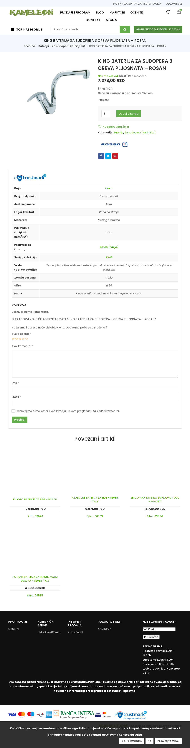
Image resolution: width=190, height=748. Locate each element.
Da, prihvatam (131, 741)
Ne (149, 741)
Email (16, 397)
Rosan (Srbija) (109, 247)
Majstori (13, 649)
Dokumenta (46, 653)
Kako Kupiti (75, 632)
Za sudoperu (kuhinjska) (68, 46)
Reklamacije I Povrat (77, 675)
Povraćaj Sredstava (75, 655)
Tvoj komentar (23, 346)
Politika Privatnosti (45, 640)
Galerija (13, 644)
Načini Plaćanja (78, 647)
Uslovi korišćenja (49, 632)
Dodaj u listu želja (116, 127)
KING (109, 257)
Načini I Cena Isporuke (76, 640)
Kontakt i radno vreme (19, 636)
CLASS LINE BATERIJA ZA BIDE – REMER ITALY (95, 499)
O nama (13, 628)
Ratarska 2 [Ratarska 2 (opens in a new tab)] (105, 634)
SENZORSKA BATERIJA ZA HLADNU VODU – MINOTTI (155, 499)
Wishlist (168, 12)
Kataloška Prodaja (45, 660)
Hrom (109, 188)
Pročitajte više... (168, 741)
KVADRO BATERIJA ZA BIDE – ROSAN (35, 499)
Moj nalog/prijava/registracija (137, 4)
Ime (15, 383)
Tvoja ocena (21, 334)
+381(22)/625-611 (114, 655)
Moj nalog (15, 660)
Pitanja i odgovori (50, 647)
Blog (11, 654)
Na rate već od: (108, 76)
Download (45, 668)
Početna (29, 46)
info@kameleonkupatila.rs (116, 661)
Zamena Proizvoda (74, 684)
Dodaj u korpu (128, 113)
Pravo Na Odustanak (75, 665)
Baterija (43, 46)
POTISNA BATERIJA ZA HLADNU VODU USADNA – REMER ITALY (35, 579)
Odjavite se (174, 4)
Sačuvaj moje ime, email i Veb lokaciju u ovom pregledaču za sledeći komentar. (68, 411)
